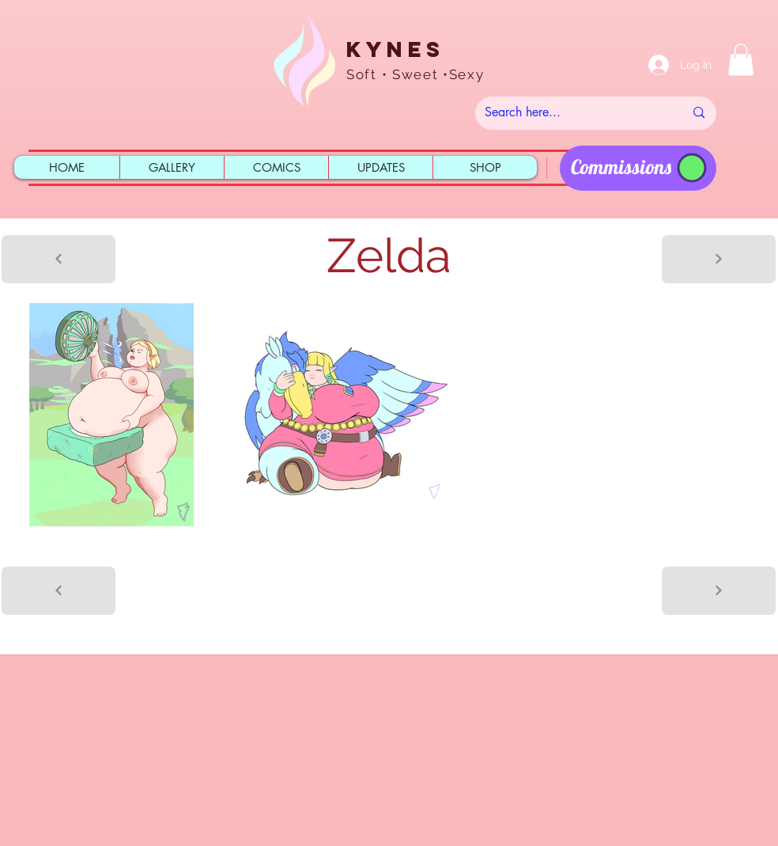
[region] (638, 168)
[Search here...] (572, 113)
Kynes (395, 49)
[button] (740, 60)
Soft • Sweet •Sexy (415, 74)
